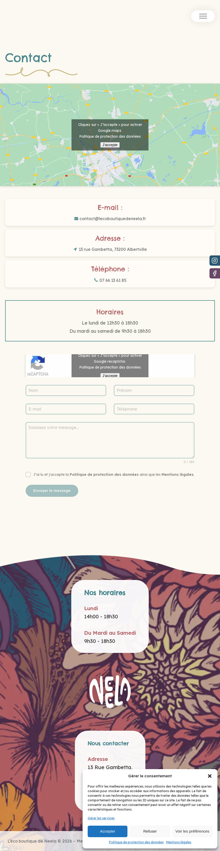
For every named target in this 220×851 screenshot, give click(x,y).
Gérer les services (101, 818)
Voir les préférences (192, 831)
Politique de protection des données (136, 842)
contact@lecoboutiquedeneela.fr (112, 218)
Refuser (150, 831)
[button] (209, 776)
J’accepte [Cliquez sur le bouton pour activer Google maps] (109, 145)
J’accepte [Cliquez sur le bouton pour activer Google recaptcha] (109, 376)
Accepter (107, 831)
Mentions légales (178, 842)
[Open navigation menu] (203, 16)
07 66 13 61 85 (112, 280)
